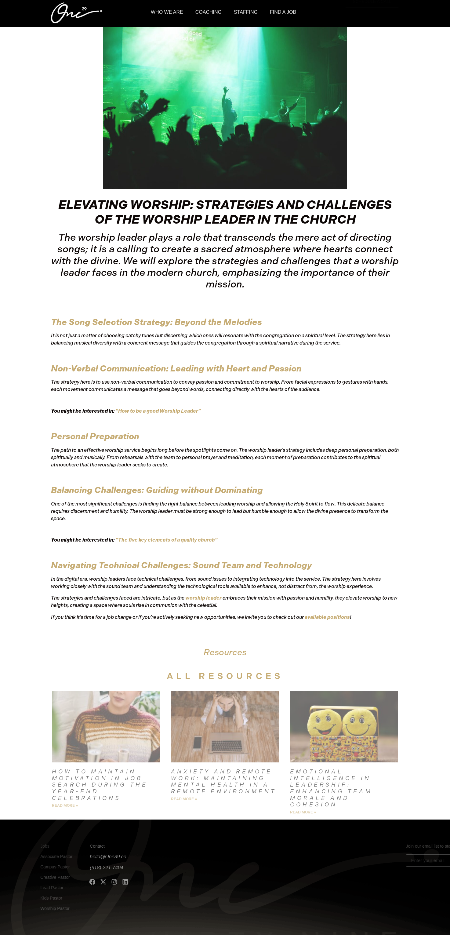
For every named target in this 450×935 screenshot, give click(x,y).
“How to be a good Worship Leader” (158, 411)
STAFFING (246, 10)
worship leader (203, 598)
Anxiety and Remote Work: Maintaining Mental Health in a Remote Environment (224, 782)
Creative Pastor (44, 877)
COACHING (208, 10)
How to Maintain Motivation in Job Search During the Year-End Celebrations (100, 785)
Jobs (33, 846)
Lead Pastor (41, 887)
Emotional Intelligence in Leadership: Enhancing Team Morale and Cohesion (331, 788)
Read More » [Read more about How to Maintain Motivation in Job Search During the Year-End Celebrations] (65, 805)
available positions (327, 617)
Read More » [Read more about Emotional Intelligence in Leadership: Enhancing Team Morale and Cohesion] (303, 812)
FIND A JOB (283, 10)
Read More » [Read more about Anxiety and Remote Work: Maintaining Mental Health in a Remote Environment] (184, 799)
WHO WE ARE (167, 10)
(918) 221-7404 (79, 867)
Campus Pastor (44, 866)
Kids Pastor (40, 898)
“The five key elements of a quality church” (166, 540)
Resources (225, 652)
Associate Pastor (45, 856)
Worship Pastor (43, 908)
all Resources (225, 676)
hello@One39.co (81, 856)
